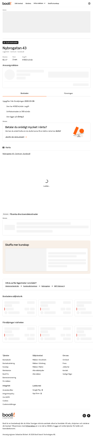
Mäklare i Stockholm (39, 360)
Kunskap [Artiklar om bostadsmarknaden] (5, 367)
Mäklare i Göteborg (39, 363)
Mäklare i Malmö (38, 367)
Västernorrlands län (12, 286)
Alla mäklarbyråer (38, 370)
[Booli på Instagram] (84, 415)
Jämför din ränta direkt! (16, 137)
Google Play (38, 390)
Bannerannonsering (9, 378)
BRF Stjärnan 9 (59, 286)
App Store (37, 393)
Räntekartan (7, 370)
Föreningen (68, 93)
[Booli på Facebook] (88, 415)
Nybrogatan (46, 286)
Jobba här (66, 367)
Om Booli (66, 360)
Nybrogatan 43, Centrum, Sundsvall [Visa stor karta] (16, 154)
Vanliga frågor (67, 374)
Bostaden (24, 93)
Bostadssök (7, 360)
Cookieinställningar (9, 404)
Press (65, 363)
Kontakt (65, 370)
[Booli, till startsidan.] (7, 3)
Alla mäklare (37, 374)
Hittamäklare (31, 426)
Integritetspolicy (8, 394)
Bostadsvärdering (9, 363)
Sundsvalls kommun (30, 286)
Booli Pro (6, 374)
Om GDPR (6, 397)
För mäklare (6, 381)
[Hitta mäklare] (39, 3)
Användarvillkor (8, 390)
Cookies (5, 401)
